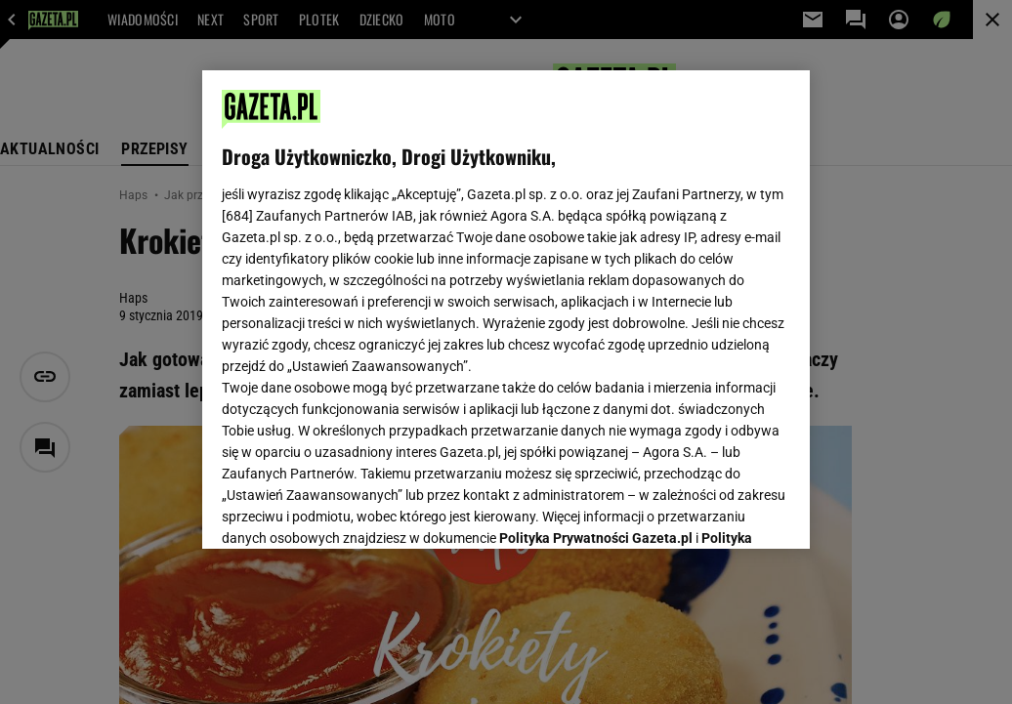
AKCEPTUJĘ (724, 510)
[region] (506, 309)
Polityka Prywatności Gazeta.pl (596, 290)
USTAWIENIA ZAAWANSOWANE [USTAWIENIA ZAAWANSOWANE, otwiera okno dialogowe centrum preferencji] (350, 510)
